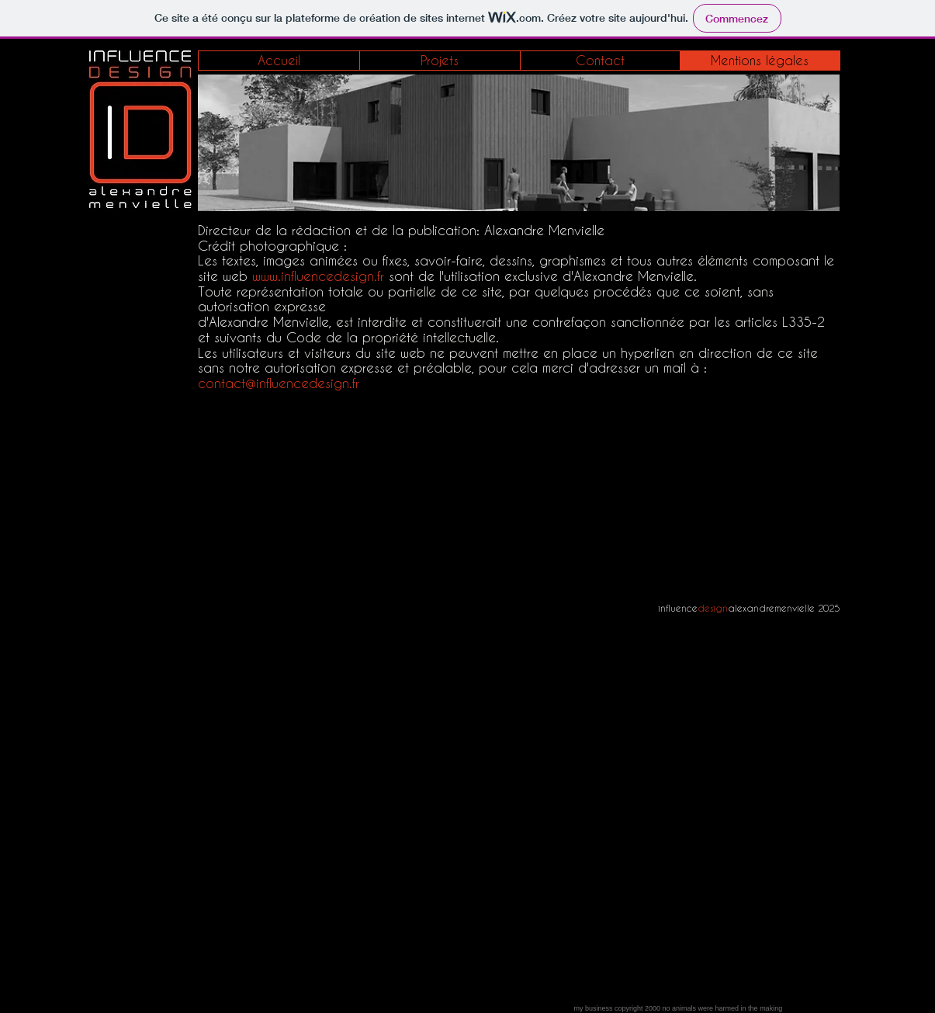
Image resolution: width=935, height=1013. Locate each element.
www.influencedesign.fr (318, 275)
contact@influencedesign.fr (278, 382)
